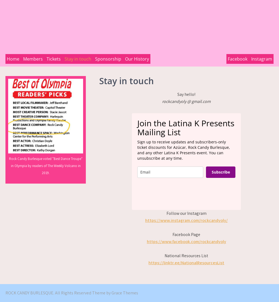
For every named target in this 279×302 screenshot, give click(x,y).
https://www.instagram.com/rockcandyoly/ (186, 220)
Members (33, 59)
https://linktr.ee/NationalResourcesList (186, 263)
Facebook (237, 59)
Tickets (54, 59)
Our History (137, 59)
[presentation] (178, 194)
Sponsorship (108, 59)
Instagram (261, 59)
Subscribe (221, 172)
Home (13, 59)
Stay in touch (78, 59)
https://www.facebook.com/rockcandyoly (186, 241)
